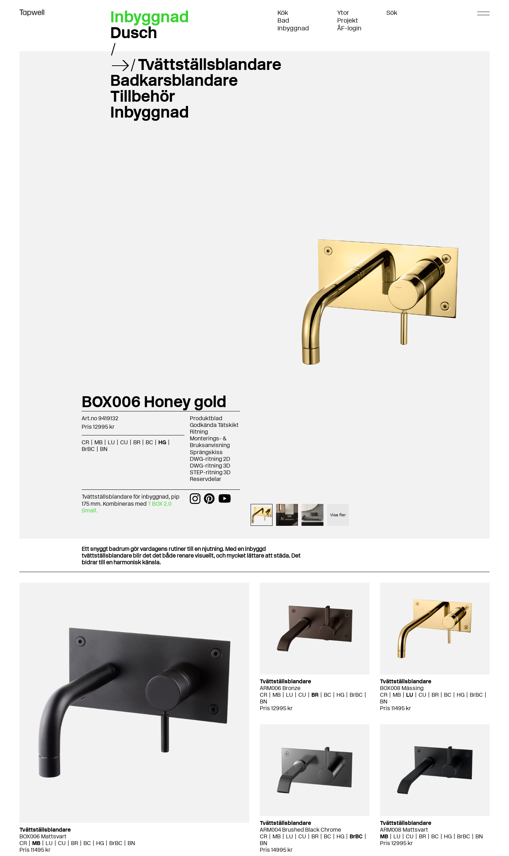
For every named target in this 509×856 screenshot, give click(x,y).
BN (103, 449)
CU (124, 442)
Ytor (343, 13)
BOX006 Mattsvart (42, 836)
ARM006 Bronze (280, 688)
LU (111, 442)
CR (85, 442)
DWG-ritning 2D (210, 459)
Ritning (199, 431)
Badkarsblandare (174, 80)
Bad (283, 20)
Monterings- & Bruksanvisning (210, 441)
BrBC (88, 449)
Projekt (347, 20)
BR (136, 442)
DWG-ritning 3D (210, 465)
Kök (282, 13)
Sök (391, 13)
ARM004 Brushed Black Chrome (300, 829)
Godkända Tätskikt (214, 425)
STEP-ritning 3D (210, 472)
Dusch (133, 32)
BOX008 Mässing (401, 688)
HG (162, 442)
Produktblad (206, 418)
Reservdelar (205, 479)
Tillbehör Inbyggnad (149, 104)
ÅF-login (349, 28)
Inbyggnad (293, 28)
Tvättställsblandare (209, 64)
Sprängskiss (206, 452)
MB (98, 442)
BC (149, 442)
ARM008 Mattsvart (404, 829)
